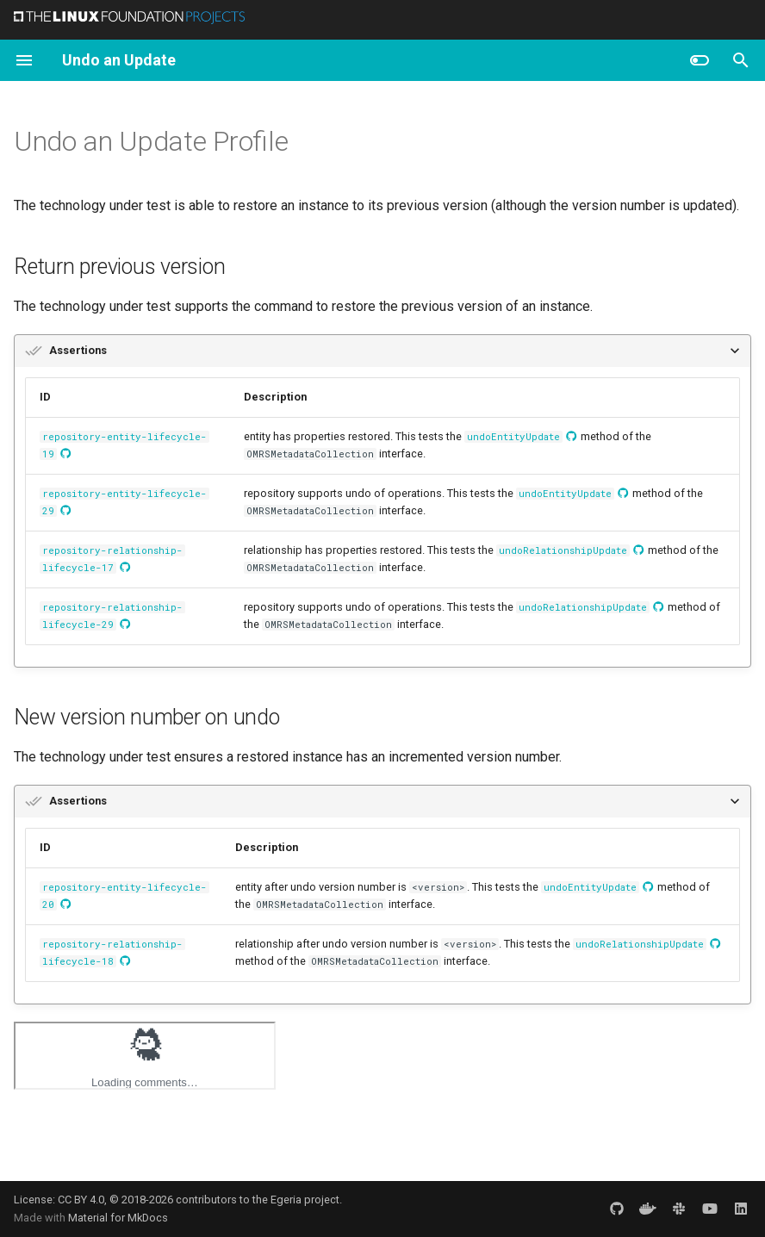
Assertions (78, 350)
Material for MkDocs (118, 1217)
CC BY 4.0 (81, 1199)
